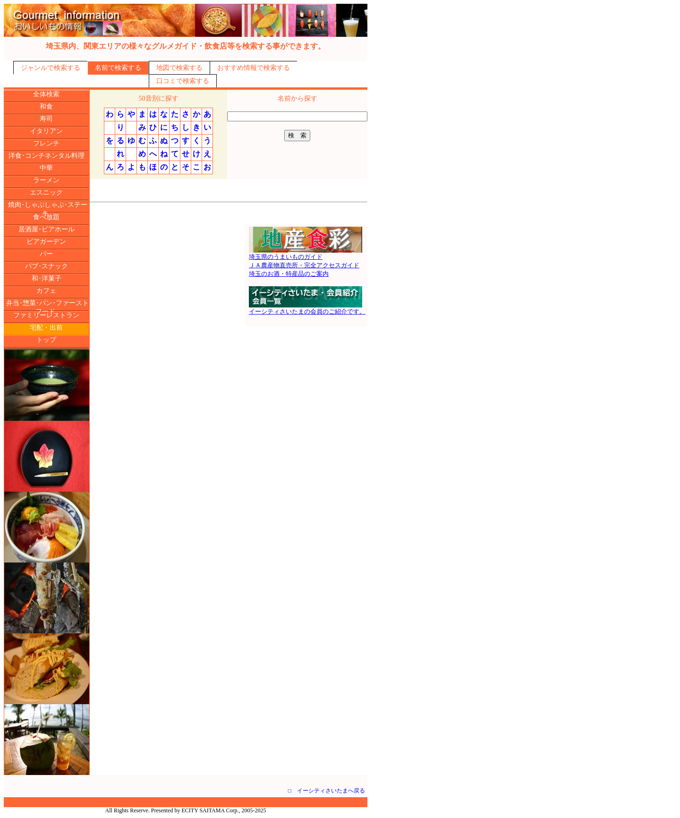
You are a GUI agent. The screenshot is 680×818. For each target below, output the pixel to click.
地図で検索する (179, 67)
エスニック (46, 192)
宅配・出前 (46, 327)
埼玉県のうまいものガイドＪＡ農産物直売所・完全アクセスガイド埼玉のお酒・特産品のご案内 (305, 262)
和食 (46, 106)
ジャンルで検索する (50, 67)
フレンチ (46, 143)
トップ (46, 339)
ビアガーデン (46, 241)
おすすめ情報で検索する (253, 67)
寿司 (46, 118)
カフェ (46, 290)
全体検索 (46, 94)
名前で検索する (118, 67)
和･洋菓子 (46, 278)
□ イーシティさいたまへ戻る (326, 790)
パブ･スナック (46, 266)
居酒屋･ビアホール (46, 229)
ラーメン (46, 180)
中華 (46, 167)
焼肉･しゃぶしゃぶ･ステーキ (47, 209)
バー (46, 253)
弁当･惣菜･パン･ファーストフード (47, 307)
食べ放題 (46, 217)
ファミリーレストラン (46, 315)
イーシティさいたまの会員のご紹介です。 (307, 308)
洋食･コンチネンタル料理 (46, 155)
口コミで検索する (182, 81)
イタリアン (46, 131)
